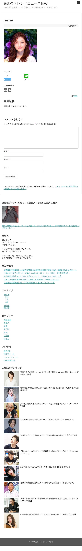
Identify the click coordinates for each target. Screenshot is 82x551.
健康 (5, 326)
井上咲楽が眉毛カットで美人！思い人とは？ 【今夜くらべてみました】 (33, 276)
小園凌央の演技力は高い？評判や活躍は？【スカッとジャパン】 (29, 283)
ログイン (7, 351)
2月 (7, 299)
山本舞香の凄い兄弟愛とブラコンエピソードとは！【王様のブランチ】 (48, 514)
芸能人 (6, 339)
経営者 (6, 336)
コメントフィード (11, 357)
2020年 (6, 306)
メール (7, 159)
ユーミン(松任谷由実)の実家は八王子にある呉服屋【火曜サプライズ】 (32, 279)
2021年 (6, 295)
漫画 (5, 332)
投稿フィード (9, 354)
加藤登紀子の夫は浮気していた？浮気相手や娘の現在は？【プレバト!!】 (49, 435)
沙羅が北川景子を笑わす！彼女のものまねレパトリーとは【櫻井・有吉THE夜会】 (36, 273)
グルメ (6, 323)
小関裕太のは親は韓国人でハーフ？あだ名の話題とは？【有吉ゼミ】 (47, 419)
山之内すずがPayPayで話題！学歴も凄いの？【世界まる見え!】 (45, 467)
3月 (7, 297)
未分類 (6, 329)
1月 (7, 302)
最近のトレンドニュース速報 (25, 3)
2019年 (6, 308)
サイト (6, 168)
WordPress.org (9, 360)
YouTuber (7, 320)
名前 (6, 151)
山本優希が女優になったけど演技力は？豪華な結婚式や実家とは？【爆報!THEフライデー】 (40, 270)
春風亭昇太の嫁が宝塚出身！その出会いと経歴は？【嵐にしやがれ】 (47, 483)
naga (75, 96)
